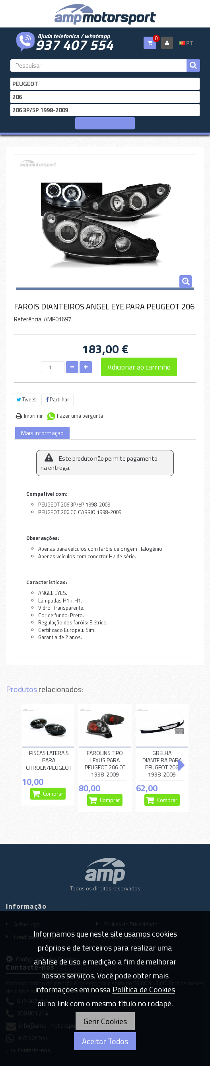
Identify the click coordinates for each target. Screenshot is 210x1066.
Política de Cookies (144, 989)
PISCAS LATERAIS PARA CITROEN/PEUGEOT (49, 760)
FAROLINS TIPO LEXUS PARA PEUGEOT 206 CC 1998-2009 (105, 763)
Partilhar (57, 399)
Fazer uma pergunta (80, 416)
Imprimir (33, 416)
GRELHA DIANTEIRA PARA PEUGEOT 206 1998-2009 (162, 763)
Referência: (28, 319)
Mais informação (42, 433)
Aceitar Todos (105, 1041)
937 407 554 (74, 44)
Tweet (26, 399)
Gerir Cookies (105, 1021)
